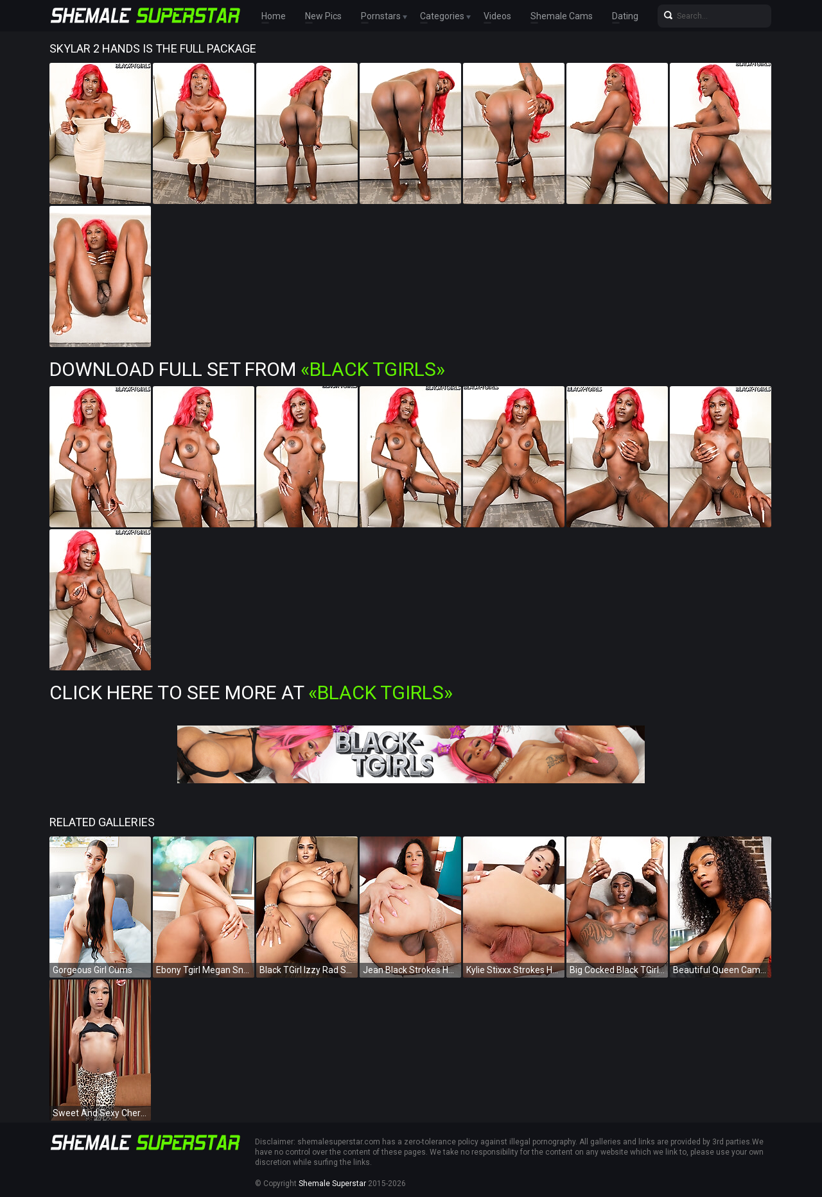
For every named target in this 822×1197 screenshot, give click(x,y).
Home (273, 16)
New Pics (323, 16)
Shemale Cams (561, 16)
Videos (497, 16)
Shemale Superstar (332, 1183)
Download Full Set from (247, 369)
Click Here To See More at (251, 692)
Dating (625, 16)
